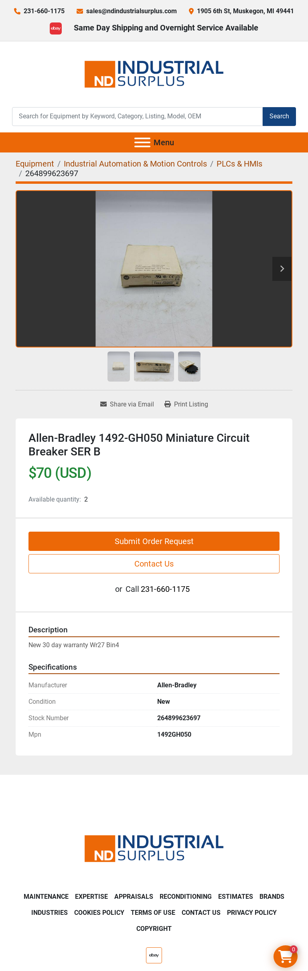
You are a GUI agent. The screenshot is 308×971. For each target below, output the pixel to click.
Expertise (91, 896)
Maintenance (46, 896)
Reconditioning (186, 896)
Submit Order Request (154, 541)
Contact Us (154, 564)
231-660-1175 (44, 11)
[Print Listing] (186, 404)
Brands (271, 896)
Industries (49, 912)
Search (279, 116)
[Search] (137, 116)
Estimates (235, 896)
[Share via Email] (127, 404)
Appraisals (133, 896)
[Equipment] (35, 164)
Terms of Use (153, 912)
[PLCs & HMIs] (239, 164)
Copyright (154, 928)
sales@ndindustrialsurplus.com (131, 11)
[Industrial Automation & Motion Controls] (135, 164)
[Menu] (142, 142)
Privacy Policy (252, 912)
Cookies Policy (99, 912)
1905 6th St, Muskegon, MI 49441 (245, 11)
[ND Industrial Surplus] (154, 848)
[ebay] (56, 28)
